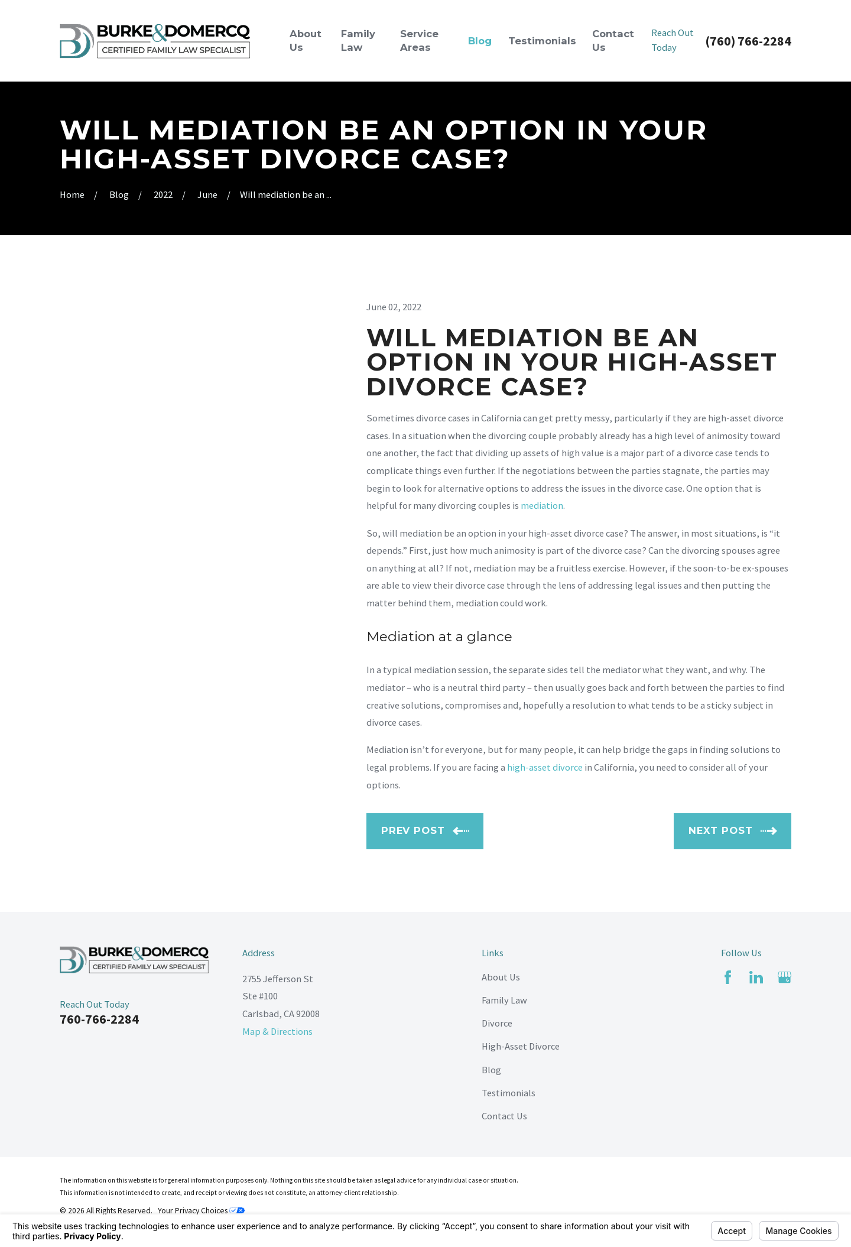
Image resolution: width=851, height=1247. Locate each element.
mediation (542, 505)
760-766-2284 (99, 1019)
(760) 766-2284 (748, 40)
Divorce (497, 1023)
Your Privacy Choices (201, 1211)
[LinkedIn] (756, 977)
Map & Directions (277, 1031)
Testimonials (508, 1093)
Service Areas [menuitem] (419, 40)
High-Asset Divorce (521, 1046)
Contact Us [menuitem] (613, 40)
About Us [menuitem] (305, 40)
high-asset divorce (545, 767)
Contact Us (504, 1116)
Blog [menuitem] (480, 41)
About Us (501, 977)
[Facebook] (728, 977)
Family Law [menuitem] (358, 40)
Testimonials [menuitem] (542, 41)
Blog (491, 1070)
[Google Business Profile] (784, 977)
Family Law (504, 1000)
